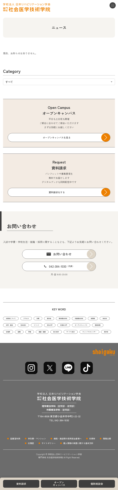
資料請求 (21, 484)
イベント (76, 326)
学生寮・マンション (37, 449)
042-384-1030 (61, 266)
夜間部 (9, 326)
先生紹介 (59, 326)
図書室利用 (15, 449)
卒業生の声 (12, 334)
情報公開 (107, 449)
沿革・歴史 (41, 326)
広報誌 (31, 453)
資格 (99, 334)
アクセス (34, 318)
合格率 (74, 334)
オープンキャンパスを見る (57, 137)
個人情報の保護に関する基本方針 (78, 453)
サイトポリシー (49, 453)
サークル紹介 (49, 341)
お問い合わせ (62, 254)
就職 (87, 334)
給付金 (24, 326)
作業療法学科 (102, 318)
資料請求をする (57, 192)
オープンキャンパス (59, 483)
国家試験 (58, 334)
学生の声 (92, 326)
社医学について (14, 318)
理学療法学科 (80, 318)
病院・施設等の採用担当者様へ (68, 449)
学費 (49, 318)
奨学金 (62, 318)
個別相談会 (97, 484)
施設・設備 (12, 341)
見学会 (97, 341)
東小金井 (29, 341)
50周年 (92, 449)
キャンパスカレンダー (75, 341)
